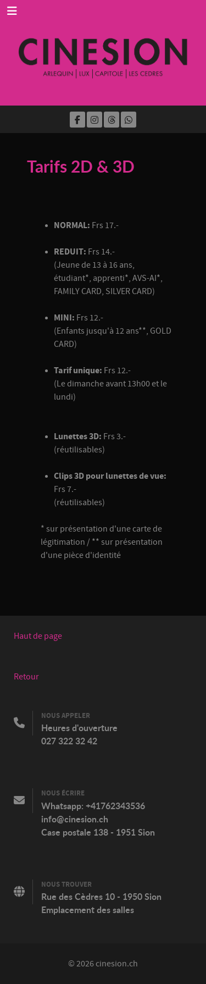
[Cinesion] (103, 53)
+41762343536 (115, 806)
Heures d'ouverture (79, 728)
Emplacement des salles (87, 910)
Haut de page (38, 636)
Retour (26, 677)
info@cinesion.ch (74, 819)
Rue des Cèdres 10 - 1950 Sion (101, 897)
